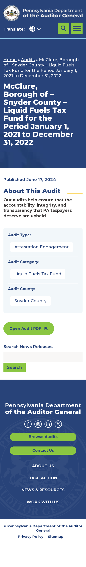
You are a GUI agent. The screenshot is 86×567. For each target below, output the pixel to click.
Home (10, 59)
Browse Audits (43, 437)
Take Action (43, 478)
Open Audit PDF (25, 328)
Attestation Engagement (41, 246)
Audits (28, 59)
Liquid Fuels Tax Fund (37, 273)
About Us (43, 466)
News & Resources (43, 490)
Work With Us (43, 502)
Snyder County (30, 300)
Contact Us (43, 450)
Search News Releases (28, 346)
